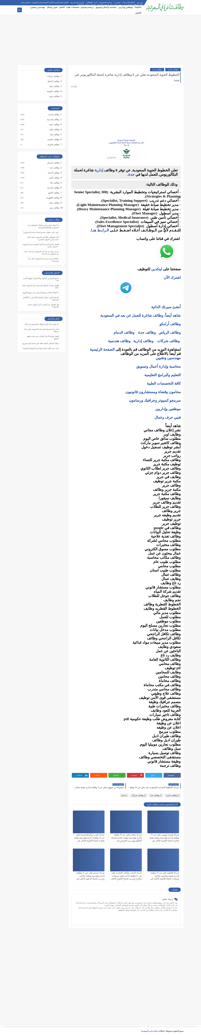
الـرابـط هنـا (100, 230)
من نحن (140, 2)
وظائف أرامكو (53, 81)
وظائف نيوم (54, 96)
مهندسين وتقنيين (37, 7)
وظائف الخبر (54, 178)
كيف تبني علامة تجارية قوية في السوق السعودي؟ (40, 348)
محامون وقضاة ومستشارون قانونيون (153, 392)
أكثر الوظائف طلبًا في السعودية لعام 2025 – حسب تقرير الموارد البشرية (42, 238)
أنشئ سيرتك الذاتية (166, 307)
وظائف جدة (157, 69)
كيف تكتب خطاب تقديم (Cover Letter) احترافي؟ (41, 232)
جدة (131, 174)
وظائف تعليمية (53, 139)
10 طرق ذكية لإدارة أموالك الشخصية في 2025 (42, 324)
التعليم (62, 7)
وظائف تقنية (54, 124)
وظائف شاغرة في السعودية (152, 1031)
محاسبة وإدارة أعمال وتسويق (158, 366)
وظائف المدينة (53, 188)
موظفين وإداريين (125, 7)
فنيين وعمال (52, 7)
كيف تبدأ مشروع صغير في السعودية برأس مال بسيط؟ (41, 330)
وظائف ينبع (54, 208)
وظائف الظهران (52, 198)
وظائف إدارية (173, 69)
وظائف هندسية (119, 341)
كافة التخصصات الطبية (164, 383)
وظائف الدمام (124, 332)
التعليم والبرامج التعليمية (162, 375)
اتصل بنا (117, 2)
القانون (138, 13)
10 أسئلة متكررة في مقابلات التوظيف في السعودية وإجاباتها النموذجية (43, 226)
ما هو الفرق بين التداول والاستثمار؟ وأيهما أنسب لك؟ (41, 279)
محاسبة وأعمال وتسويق (105, 7)
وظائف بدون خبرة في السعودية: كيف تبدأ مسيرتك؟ (43, 260)
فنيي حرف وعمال (167, 417)
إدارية (99, 170)
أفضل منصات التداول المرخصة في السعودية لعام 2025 (40, 286)
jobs (124, 795)
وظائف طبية (54, 129)
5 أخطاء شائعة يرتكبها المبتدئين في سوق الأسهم (41, 293)
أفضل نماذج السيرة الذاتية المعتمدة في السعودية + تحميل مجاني (44, 2)
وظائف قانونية (53, 144)
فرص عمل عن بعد (77, 2)
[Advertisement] (100, 41)
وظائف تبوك (54, 203)
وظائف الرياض (170, 332)
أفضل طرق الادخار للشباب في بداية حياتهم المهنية (43, 337)
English (138, 7)
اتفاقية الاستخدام (128, 2)
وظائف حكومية (53, 91)
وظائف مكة (54, 183)
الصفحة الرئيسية (102, 349)
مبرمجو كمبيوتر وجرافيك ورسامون (155, 400)
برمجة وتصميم (87, 7)
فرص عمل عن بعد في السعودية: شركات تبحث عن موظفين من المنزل (41, 252)
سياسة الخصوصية (105, 2)
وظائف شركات (168, 341)
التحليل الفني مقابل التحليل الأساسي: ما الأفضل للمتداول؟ (41, 298)
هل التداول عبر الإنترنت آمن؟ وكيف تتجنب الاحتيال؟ (43, 305)
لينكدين (156, 269)
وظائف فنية (54, 134)
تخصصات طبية (72, 7)
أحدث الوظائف (91, 2)
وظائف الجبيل (53, 193)
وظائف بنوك (54, 86)
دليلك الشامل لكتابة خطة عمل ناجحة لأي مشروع (40, 343)
